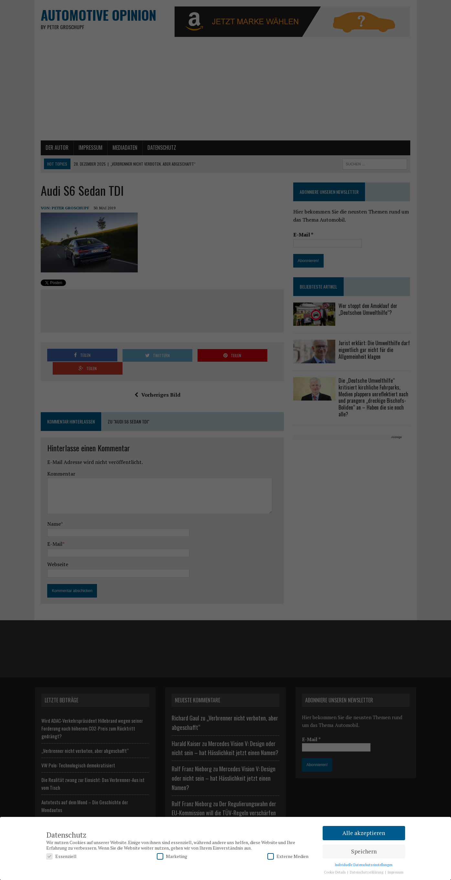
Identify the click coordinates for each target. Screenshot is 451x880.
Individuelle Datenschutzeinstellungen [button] (363, 865)
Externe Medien (287, 856)
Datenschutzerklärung (367, 872)
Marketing (172, 856)
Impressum (395, 872)
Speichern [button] (364, 851)
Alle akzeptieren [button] (363, 833)
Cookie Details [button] (335, 872)
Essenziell (61, 856)
